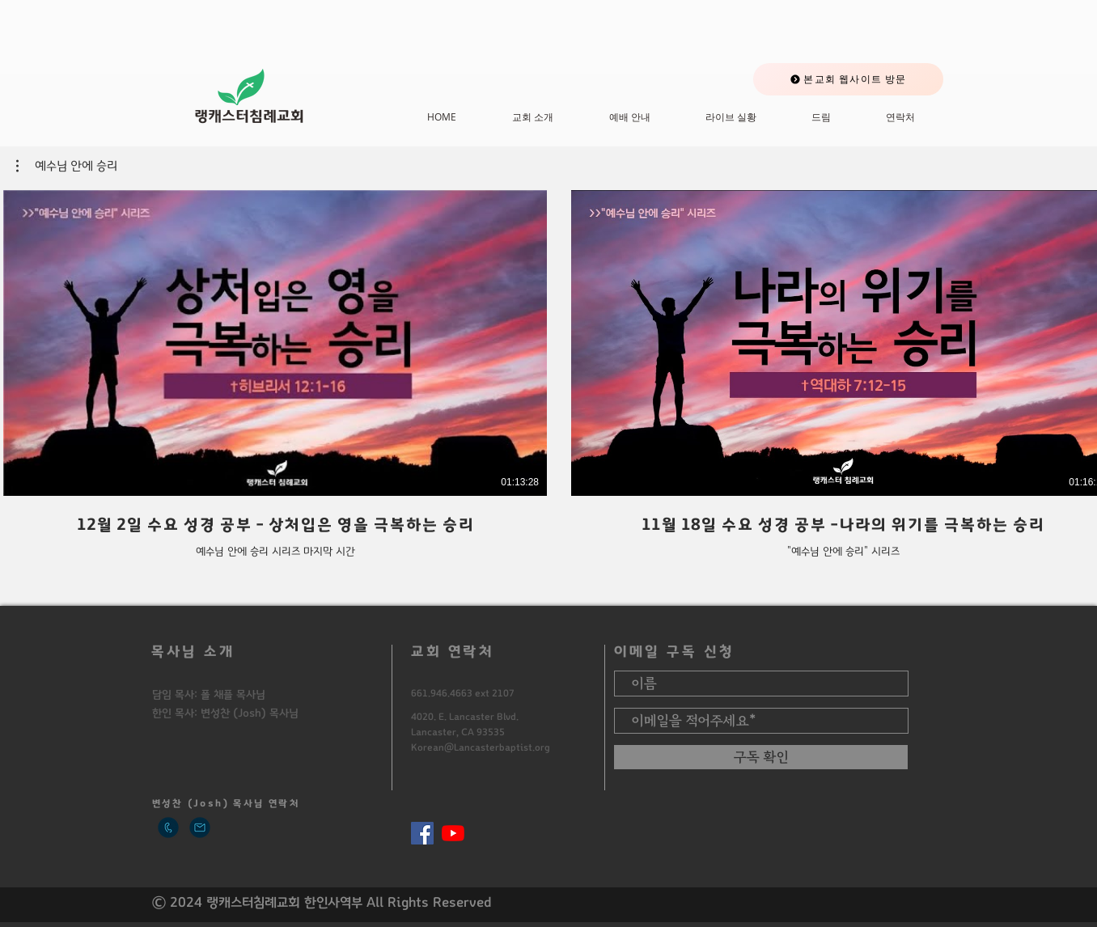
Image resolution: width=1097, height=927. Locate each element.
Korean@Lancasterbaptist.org (480, 747)
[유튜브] (453, 833)
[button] (66, 166)
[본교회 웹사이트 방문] (848, 79)
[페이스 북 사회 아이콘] (422, 833)
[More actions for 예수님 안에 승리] (66, 166)
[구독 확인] (761, 757)
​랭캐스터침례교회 (249, 116)
